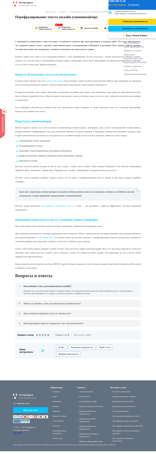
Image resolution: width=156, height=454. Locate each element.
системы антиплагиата (44, 237)
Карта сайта (17, 436)
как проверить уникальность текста (57, 206)
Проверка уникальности (68, 357)
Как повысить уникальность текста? (126, 419)
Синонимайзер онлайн (88, 404)
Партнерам (57, 404)
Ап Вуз (61, 350)
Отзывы (56, 409)
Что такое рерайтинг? (120, 414)
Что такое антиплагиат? (121, 394)
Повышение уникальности (82, 350)
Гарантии (56, 414)
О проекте (56, 394)
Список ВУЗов (58, 424)
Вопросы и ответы (60, 419)
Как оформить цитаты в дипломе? (125, 424)
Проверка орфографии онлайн (91, 444)
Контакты (56, 428)
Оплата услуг (58, 441)
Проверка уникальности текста (91, 409)
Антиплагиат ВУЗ (86, 394)
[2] (38, 337)
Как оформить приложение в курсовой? (127, 428)
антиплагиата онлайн (54, 81)
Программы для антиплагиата (123, 409)
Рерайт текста (105, 350)
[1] (37, 337)
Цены (55, 399)
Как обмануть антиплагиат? (123, 404)
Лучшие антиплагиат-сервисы (124, 399)
